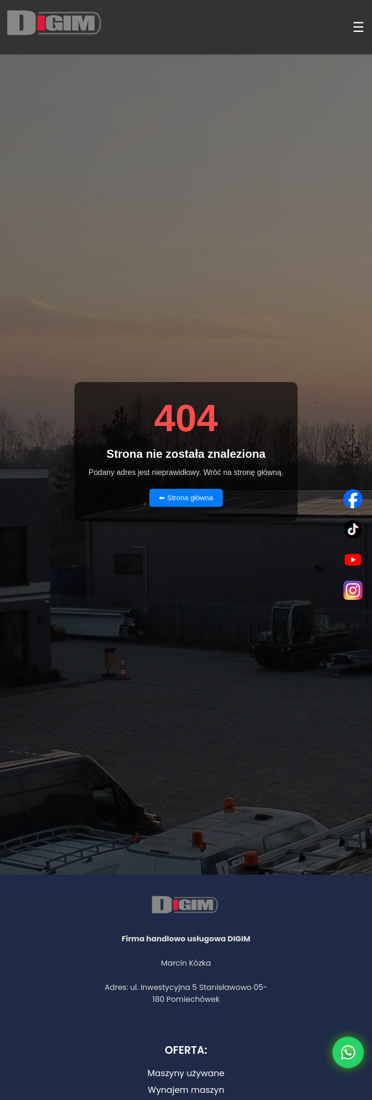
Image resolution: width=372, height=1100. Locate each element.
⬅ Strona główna (186, 498)
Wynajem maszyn (186, 1090)
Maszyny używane (185, 1073)
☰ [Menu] (358, 27)
